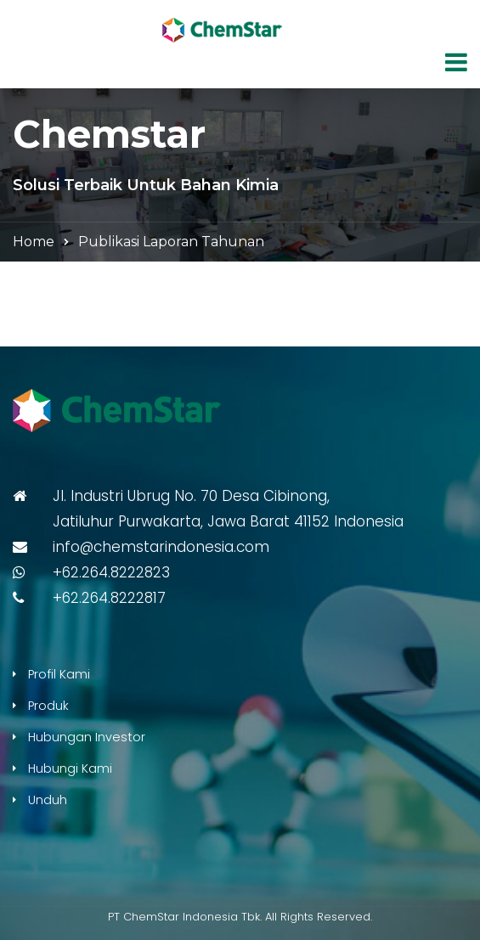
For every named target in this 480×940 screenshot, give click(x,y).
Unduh (47, 799)
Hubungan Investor (86, 737)
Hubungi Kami (70, 768)
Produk (48, 705)
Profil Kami (59, 674)
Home (33, 242)
